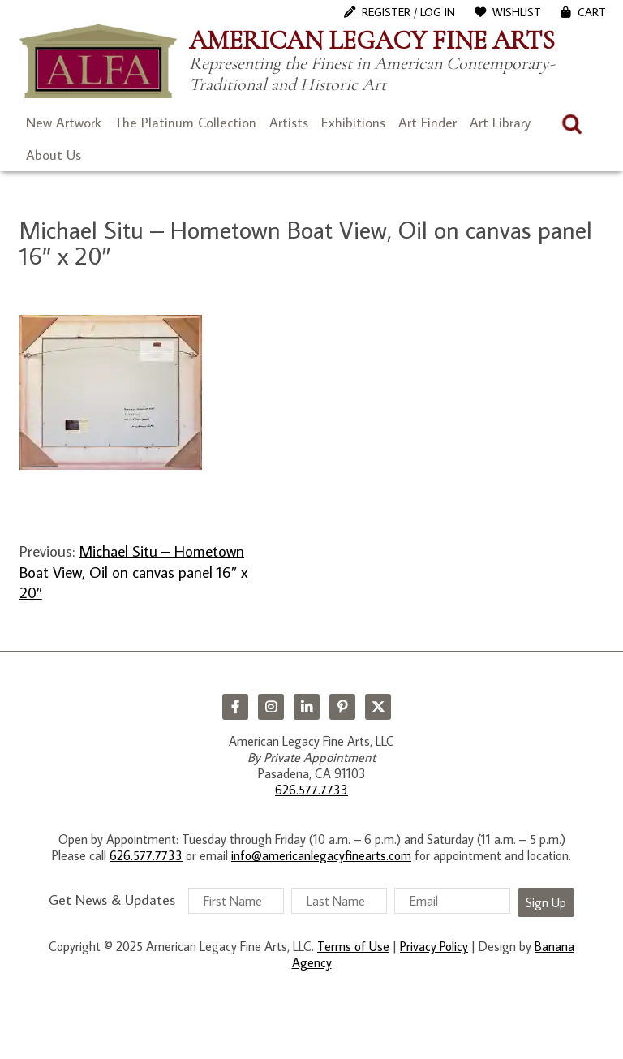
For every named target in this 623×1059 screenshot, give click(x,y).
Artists (288, 122)
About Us (53, 155)
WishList (516, 12)
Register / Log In (408, 12)
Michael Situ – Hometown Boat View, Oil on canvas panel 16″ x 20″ (133, 571)
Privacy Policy (434, 946)
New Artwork (63, 122)
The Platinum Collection (185, 122)
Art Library (500, 122)
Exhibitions (353, 122)
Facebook (235, 707)
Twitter (378, 707)
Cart (592, 12)
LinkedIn (307, 707)
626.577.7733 (311, 789)
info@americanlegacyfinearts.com (321, 855)
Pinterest (342, 707)
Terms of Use (353, 946)
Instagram (271, 707)
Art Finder (427, 122)
